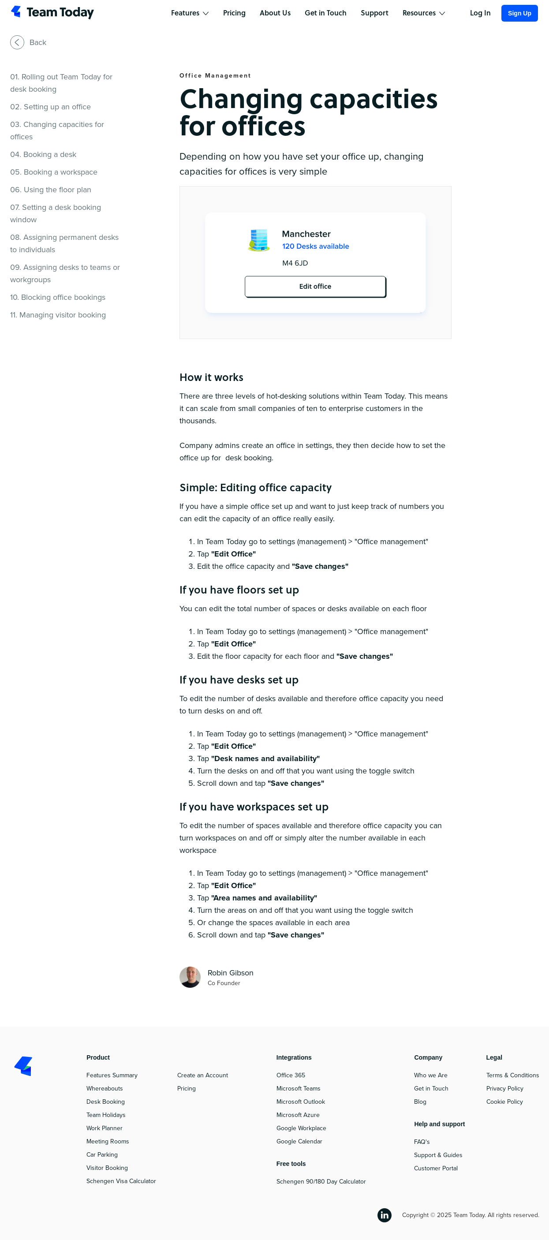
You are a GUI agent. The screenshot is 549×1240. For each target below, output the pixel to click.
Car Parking (102, 1154)
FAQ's (422, 1142)
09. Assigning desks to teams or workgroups (65, 273)
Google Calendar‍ (299, 1141)
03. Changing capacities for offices (57, 131)
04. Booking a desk (43, 154)
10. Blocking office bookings (57, 297)
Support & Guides (438, 1155)
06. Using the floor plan (50, 189)
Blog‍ (420, 1102)
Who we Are (431, 1075)
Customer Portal (436, 1168)
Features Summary (112, 1075)
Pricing (186, 1088)
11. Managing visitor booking (58, 315)
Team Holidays (106, 1115)
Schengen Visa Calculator (121, 1181)
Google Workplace (301, 1128)
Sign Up (519, 13)
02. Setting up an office (50, 107)
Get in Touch (431, 1088)
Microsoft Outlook (300, 1102)
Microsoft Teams (298, 1088)
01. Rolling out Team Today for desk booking (61, 83)
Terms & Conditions (512, 1075)
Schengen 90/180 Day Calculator (321, 1181)
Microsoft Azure (298, 1115)
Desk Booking (105, 1102)
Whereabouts (104, 1088)
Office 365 (290, 1075)
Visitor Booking (107, 1168)
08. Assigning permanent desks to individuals (64, 243)
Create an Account (202, 1075)
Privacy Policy (504, 1088)
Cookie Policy (504, 1102)
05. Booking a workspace (53, 172)
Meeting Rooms (107, 1141)
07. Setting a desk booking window (55, 213)
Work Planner (104, 1128)
